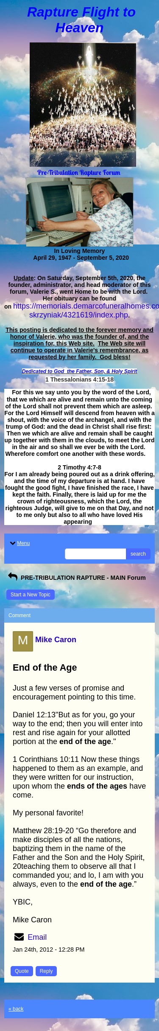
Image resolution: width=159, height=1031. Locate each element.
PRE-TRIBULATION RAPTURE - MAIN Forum (76, 577)
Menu (19, 543)
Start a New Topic (30, 595)
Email (37, 937)
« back (15, 1009)
